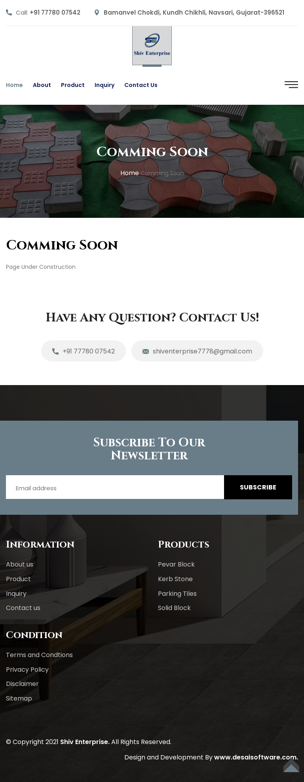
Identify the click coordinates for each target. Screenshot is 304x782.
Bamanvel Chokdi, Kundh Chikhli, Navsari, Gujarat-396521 (194, 12)
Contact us (141, 85)
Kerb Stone (175, 579)
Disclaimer (22, 683)
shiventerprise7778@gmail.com (197, 352)
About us (19, 564)
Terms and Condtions (39, 654)
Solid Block (174, 607)
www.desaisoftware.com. (256, 757)
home (129, 173)
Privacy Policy (27, 669)
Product (73, 85)
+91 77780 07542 (55, 12)
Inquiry (104, 85)
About (42, 85)
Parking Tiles (177, 593)
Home (14, 85)
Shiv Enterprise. (85, 741)
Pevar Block (176, 564)
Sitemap (19, 698)
